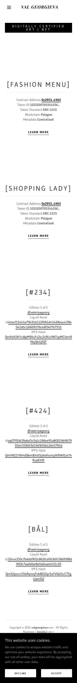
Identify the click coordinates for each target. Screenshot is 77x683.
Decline (20, 678)
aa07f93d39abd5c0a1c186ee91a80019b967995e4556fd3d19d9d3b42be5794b (40, 442)
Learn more (38, 132)
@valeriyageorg (38, 312)
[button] (9, 7)
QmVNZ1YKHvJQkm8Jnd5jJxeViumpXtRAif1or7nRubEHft (38, 457)
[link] (39, 7)
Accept (56, 678)
